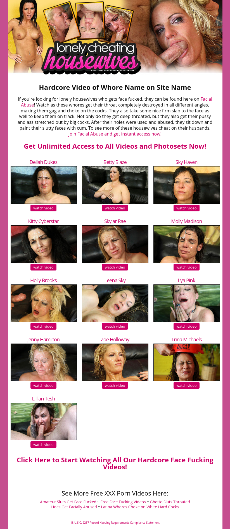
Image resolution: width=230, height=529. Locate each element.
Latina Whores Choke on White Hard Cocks (140, 506)
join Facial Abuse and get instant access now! (115, 134)
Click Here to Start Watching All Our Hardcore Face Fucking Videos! (115, 463)
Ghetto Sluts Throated (170, 501)
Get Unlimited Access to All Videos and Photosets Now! (115, 146)
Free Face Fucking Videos (123, 501)
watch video (43, 208)
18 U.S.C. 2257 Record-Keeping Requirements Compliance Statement (115, 523)
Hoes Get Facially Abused (74, 506)
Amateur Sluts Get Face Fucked (68, 501)
